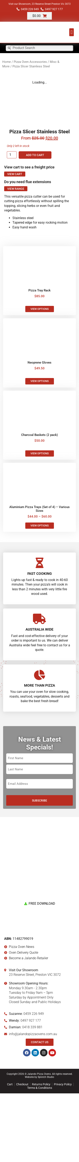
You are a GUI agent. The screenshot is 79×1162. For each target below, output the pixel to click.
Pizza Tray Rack (39, 359)
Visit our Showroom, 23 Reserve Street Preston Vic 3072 (40, 3)
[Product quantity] (12, 223)
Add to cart (35, 223)
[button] (71, 32)
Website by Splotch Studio (39, 1145)
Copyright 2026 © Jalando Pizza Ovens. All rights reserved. (40, 1142)
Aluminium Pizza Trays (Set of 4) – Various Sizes (39, 577)
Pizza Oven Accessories (30, 62)
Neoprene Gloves (39, 431)
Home (6, 62)
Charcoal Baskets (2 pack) (39, 503)
